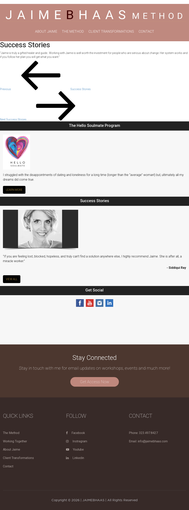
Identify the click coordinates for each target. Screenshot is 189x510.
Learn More (14, 189)
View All (11, 279)
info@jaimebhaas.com (153, 441)
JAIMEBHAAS (93, 500)
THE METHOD (73, 31)
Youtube (75, 449)
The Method (11, 433)
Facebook (75, 433)
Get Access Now (94, 381)
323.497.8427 (148, 433)
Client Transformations (111, 31)
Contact (146, 31)
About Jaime (46, 31)
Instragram (76, 441)
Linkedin (75, 458)
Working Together (15, 441)
